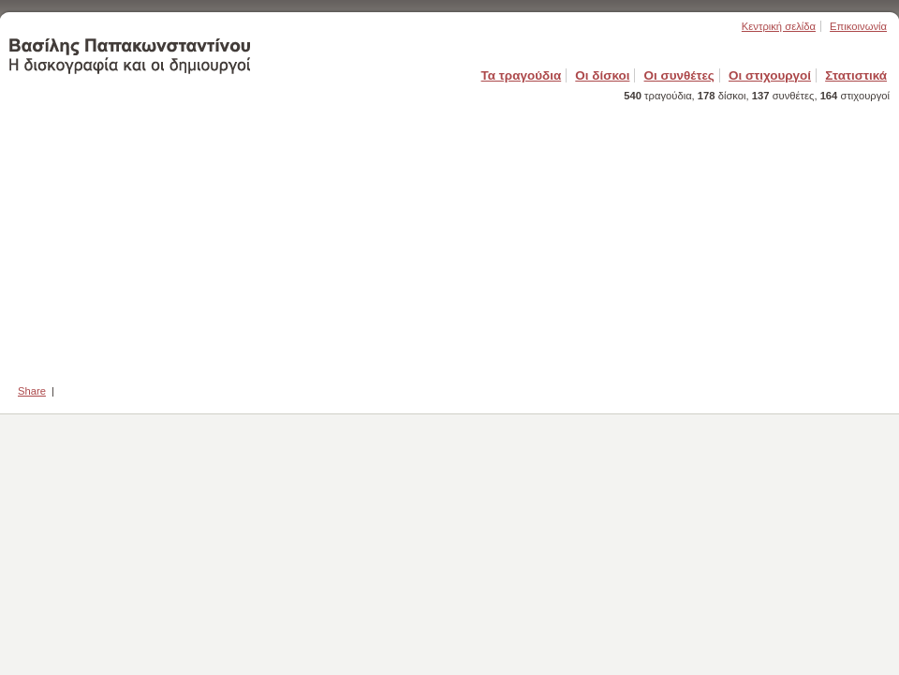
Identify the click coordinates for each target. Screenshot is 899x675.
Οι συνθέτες (679, 75)
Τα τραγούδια (521, 75)
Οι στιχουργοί (770, 75)
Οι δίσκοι (602, 75)
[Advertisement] (449, 237)
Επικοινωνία (858, 26)
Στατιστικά (856, 75)
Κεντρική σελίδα (779, 26)
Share (32, 391)
